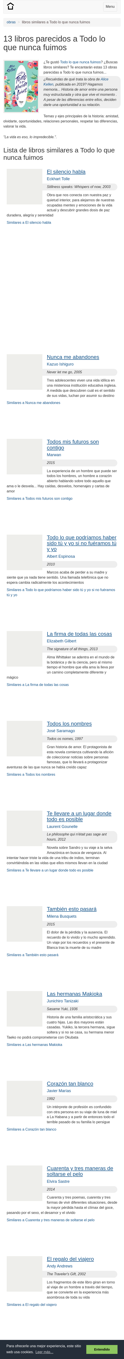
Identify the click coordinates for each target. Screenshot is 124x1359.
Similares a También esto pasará (32, 955)
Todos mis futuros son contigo (73, 444)
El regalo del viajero (70, 1259)
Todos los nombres (69, 724)
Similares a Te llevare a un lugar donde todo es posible (50, 870)
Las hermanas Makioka (74, 994)
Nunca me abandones (73, 357)
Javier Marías (59, 1091)
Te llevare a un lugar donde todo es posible (79, 816)
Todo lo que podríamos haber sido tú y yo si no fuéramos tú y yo (81, 543)
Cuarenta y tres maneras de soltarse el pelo (80, 1171)
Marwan (54, 455)
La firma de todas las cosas (79, 634)
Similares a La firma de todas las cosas (38, 685)
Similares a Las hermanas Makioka (34, 1045)
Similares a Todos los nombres (31, 774)
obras (11, 22)
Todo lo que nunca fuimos (80, 62)
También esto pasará (72, 909)
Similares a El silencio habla (29, 222)
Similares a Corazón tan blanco (31, 1129)
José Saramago (61, 731)
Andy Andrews (59, 1266)
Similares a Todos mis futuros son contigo (39, 498)
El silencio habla (66, 172)
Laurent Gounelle (62, 826)
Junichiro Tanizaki (63, 1001)
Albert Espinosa (61, 556)
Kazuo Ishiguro (60, 364)
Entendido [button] (102, 1349)
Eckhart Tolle (58, 179)
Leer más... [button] (44, 1352)
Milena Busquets (61, 916)
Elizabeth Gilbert (61, 641)
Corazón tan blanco (70, 1084)
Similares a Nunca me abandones (33, 403)
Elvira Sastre (58, 1181)
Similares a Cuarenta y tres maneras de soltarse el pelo (51, 1220)
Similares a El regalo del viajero (32, 1305)
